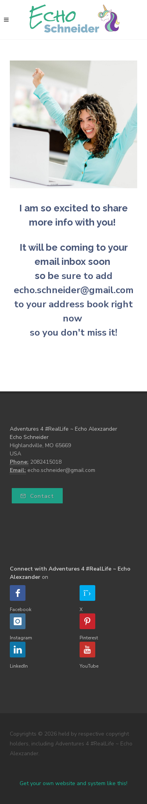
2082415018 (46, 462)
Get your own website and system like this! (73, 783)
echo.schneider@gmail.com (61, 470)
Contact (37, 496)
